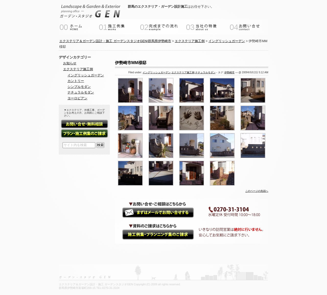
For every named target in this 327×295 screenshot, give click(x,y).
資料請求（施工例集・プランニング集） (153, 235)
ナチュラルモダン (205, 72)
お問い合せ (84, 124)
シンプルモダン (79, 87)
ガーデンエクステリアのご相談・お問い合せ (153, 213)
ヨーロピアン (77, 98)
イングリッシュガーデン (157, 72)
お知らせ (69, 63)
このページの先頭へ (256, 191)
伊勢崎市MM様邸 (130, 63)
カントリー (75, 81)
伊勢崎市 (229, 72)
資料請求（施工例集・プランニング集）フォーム (84, 133)
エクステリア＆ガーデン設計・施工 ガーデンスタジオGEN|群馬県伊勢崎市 (115, 41)
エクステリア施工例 (182, 72)
